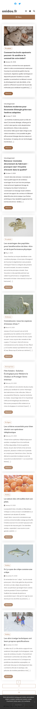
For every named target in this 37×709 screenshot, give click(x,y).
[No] (35, 702)
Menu (18, 17)
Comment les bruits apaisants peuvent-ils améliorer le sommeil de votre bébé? (17, 55)
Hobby (7, 497)
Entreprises (9, 369)
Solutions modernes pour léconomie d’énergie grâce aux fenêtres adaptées (17, 109)
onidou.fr (9, 11)
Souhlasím (18, 705)
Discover (8, 93)
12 (19, 692)
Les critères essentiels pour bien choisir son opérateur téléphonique (18, 432)
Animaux (8, 319)
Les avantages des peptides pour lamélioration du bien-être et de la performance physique (18, 249)
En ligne (8, 425)
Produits (8, 48)
